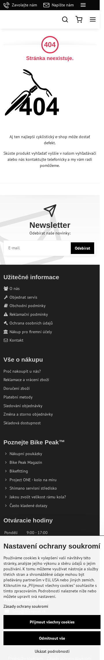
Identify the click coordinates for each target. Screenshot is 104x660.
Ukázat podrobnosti (52, 651)
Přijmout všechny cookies (52, 622)
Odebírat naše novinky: (49, 233)
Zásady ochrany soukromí (25, 606)
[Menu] (93, 19)
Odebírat (82, 248)
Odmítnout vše (52, 638)
